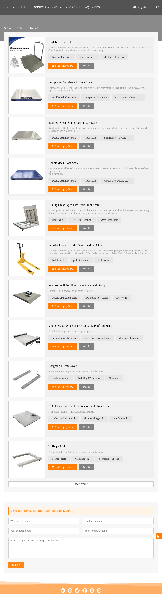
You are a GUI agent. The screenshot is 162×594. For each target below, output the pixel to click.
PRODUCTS (39, 7)
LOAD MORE (81, 484)
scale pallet (103, 260)
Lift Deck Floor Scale (81, 220)
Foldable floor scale (60, 42)
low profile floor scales (96, 297)
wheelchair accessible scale (98, 338)
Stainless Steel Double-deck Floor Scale (72, 122)
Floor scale (114, 378)
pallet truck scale (81, 260)
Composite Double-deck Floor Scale (70, 82)
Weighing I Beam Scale (62, 366)
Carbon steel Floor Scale (64, 418)
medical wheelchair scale (64, 338)
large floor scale (120, 418)
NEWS (55, 7)
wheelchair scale (88, 57)
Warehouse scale (82, 458)
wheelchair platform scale (64, 297)
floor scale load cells (109, 458)
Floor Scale (90, 137)
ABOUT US (19, 7)
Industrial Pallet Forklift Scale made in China (75, 245)
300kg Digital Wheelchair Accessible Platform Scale (80, 325)
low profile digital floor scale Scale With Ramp (76, 285)
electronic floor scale (114, 57)
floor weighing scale (94, 418)
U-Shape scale (59, 458)
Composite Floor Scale (96, 97)
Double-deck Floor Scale (64, 97)
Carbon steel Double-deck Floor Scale (119, 180)
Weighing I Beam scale (89, 378)
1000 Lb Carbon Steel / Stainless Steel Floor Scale (78, 406)
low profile (121, 297)
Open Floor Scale (109, 220)
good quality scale (61, 378)
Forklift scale (58, 260)
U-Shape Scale (57, 446)
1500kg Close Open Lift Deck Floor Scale (73, 204)
